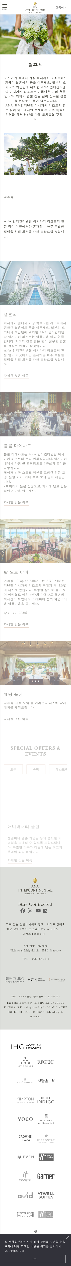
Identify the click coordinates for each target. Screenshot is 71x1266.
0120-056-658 (52, 996)
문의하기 (39, 933)
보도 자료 (46, 929)
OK (35, 1259)
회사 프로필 (29, 929)
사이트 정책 (17, 1250)
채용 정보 (12, 929)
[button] (32, 691)
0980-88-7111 (40, 959)
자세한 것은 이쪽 (16, 385)
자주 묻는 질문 (15, 924)
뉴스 (59, 929)
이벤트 (27, 933)
